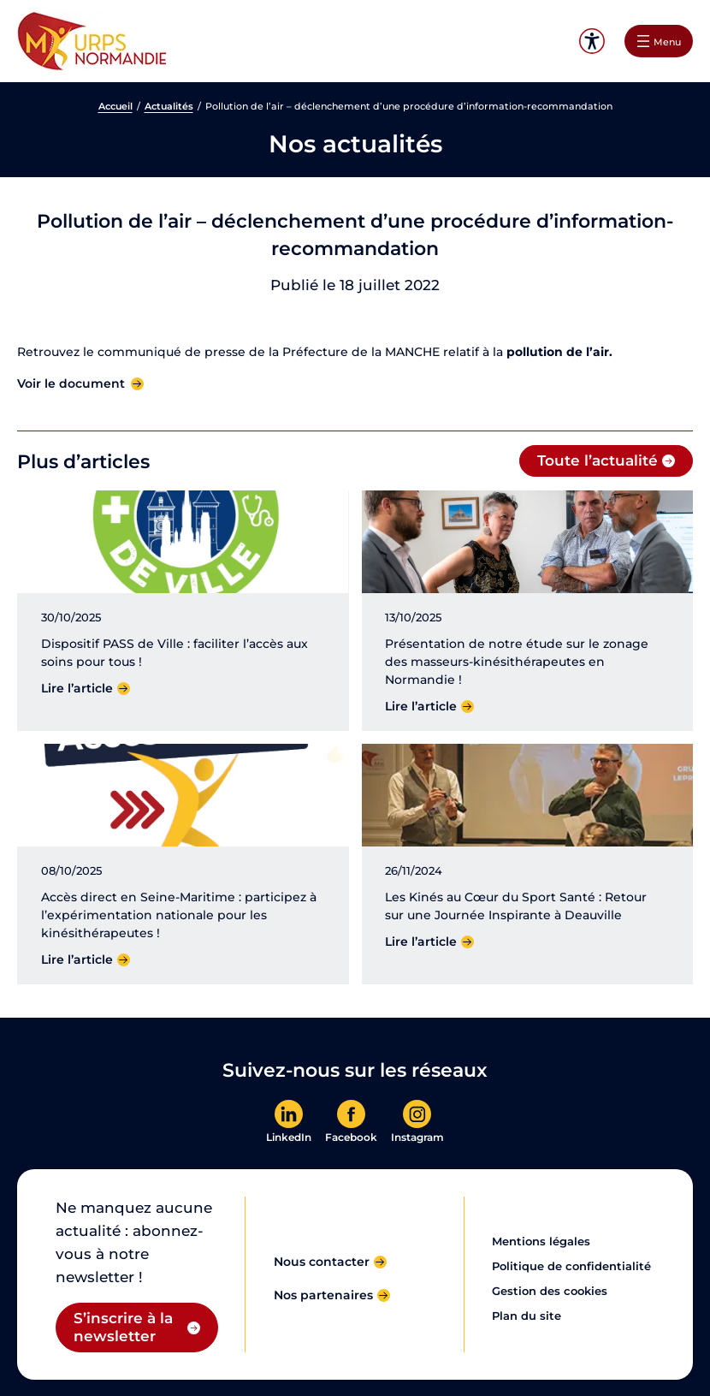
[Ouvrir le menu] (658, 41)
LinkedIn (288, 1138)
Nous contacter (322, 1261)
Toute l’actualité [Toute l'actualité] (597, 460)
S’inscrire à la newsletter (123, 1327)
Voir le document (71, 383)
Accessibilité (591, 41)
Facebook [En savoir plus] (351, 1138)
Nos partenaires (323, 1295)
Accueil (115, 106)
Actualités (169, 106)
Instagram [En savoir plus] (417, 1138)
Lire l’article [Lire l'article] (77, 688)
